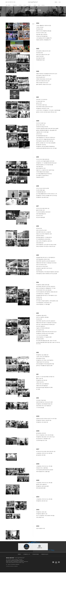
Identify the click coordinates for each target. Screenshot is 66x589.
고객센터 (29, 5)
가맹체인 (34, 5)
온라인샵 (43, 5)
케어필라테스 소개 (26, 572)
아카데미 (20, 5)
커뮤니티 (24, 5)
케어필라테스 (15, 5)
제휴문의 (19, 572)
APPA (39, 5)
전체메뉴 (8, 5)
